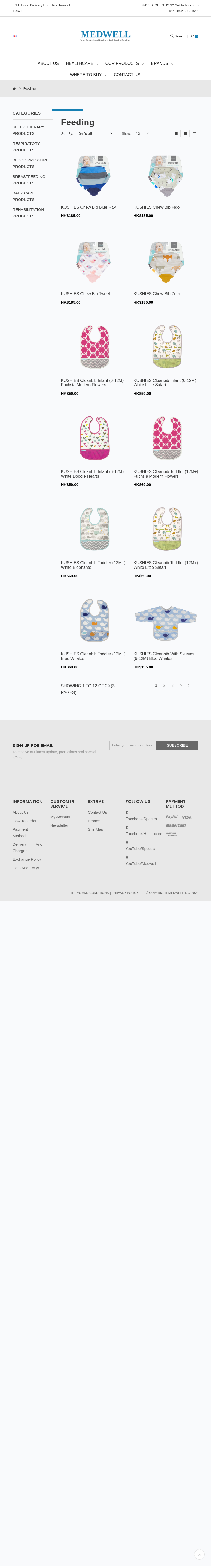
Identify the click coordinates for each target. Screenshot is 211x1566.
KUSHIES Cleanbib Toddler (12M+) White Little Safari (166, 565)
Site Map (95, 829)
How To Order (24, 821)
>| (190, 685)
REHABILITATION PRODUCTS (28, 212)
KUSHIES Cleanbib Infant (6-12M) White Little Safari (165, 382)
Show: (126, 134)
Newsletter (59, 825)
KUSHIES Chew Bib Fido (157, 207)
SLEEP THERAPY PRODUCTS (28, 130)
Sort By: (67, 134)
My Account (60, 817)
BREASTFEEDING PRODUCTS (29, 179)
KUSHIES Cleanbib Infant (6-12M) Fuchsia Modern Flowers (92, 382)
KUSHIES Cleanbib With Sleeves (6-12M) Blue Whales (164, 656)
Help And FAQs (26, 867)
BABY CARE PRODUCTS (24, 196)
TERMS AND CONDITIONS (89, 893)
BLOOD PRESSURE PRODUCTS (30, 163)
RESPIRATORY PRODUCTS (26, 146)
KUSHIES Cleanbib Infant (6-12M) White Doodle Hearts (92, 473)
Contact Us (97, 812)
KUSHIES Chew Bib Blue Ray (88, 207)
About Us (21, 812)
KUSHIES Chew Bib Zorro (158, 294)
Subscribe (177, 745)
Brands (94, 821)
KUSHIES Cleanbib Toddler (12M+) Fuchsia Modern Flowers (166, 473)
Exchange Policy (27, 859)
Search (179, 36)
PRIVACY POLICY (126, 893)
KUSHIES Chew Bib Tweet (85, 294)
